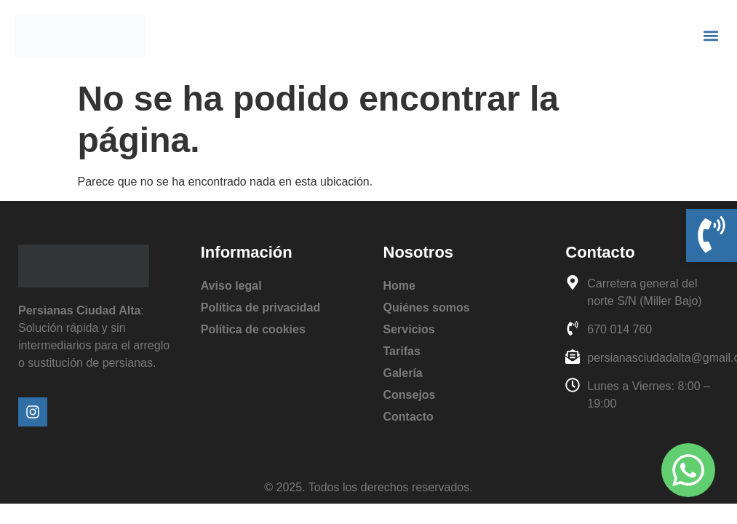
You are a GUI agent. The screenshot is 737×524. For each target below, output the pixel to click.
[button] (710, 36)
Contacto (408, 416)
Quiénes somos (426, 307)
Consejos (409, 395)
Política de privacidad (261, 307)
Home (399, 285)
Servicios (409, 329)
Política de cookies (253, 329)
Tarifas (402, 351)
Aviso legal (231, 285)
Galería (403, 373)
